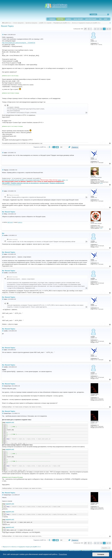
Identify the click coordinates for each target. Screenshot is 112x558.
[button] (85, 29)
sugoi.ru (20, 222)
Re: (3, 233)
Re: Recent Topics (8, 212)
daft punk (10, 222)
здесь (59, 180)
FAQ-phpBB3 (6, 183)
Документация (90, 19)
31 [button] (98, 29)
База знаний (78, 19)
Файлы (68, 19)
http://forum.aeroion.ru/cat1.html (14, 184)
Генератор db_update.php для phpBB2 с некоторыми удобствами (21, 180)
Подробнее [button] (63, 554)
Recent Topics (7, 26)
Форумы (60, 19)
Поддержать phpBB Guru (39, 147)
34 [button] (107, 29)
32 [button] (101, 29)
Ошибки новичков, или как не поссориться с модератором (30, 183)
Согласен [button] (100, 554)
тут (67, 180)
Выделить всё (10, 422)
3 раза (101, 183)
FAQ (100, 19)
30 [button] (95, 29)
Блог (105, 19)
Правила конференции (57, 183)
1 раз (101, 228)
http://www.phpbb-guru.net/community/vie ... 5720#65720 (18, 42)
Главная (52, 19)
